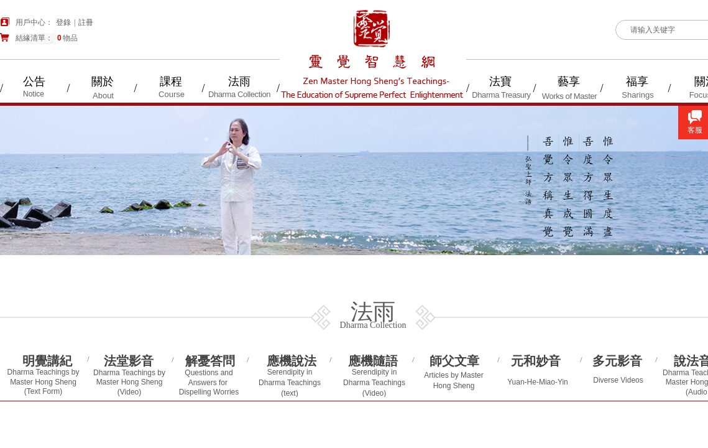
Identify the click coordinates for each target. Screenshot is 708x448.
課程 (171, 81)
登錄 (63, 22)
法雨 (239, 81)
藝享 (569, 81)
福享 (637, 81)
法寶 (500, 81)
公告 (34, 81)
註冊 (85, 22)
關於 (102, 81)
